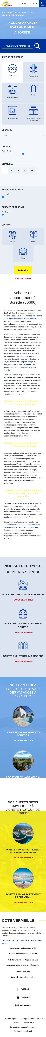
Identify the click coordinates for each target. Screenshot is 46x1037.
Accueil (6, 12)
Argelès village (27, 362)
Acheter (15, 12)
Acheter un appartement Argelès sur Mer (22, 965)
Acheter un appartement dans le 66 (23, 953)
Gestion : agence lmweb (23, 1031)
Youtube (25, 997)
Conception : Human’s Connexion (22, 1027)
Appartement (28, 12)
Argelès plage (10, 364)
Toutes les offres (23, 600)
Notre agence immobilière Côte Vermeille (20, 318)
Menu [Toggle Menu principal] (22, 4)
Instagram (25, 1005)
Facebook (25, 989)
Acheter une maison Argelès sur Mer (23, 960)
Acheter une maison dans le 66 (23, 948)
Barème (17, 1023)
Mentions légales (11, 1019)
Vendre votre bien (23, 972)
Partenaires (27, 1023)
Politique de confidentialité (31, 1019)
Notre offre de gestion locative (23, 977)
